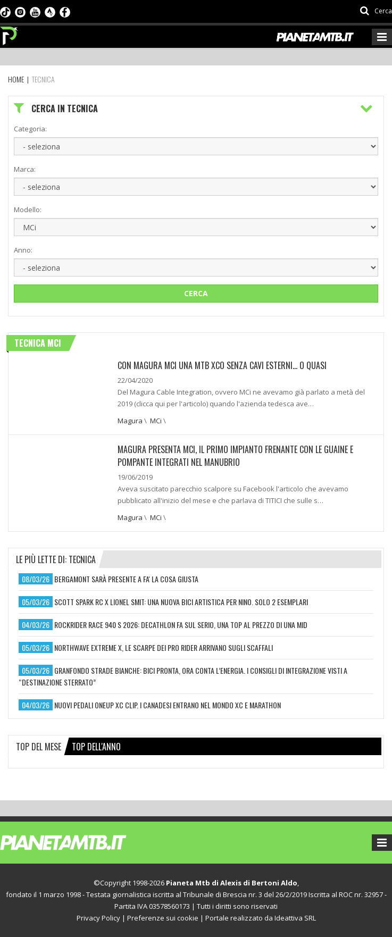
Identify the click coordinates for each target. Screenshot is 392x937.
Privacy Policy (98, 918)
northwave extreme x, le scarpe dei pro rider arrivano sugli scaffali (163, 647)
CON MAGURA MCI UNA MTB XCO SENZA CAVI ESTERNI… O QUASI (222, 365)
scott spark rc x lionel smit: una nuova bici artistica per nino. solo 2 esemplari (181, 601)
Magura (130, 420)
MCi (156, 420)
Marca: (25, 169)
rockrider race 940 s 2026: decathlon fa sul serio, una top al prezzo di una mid (180, 624)
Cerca (196, 293)
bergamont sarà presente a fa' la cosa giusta (126, 578)
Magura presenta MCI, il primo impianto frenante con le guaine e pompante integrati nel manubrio (235, 455)
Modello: (27, 209)
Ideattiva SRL (295, 918)
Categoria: (30, 128)
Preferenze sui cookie (162, 918)
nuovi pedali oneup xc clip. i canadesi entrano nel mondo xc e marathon (167, 704)
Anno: (23, 250)
